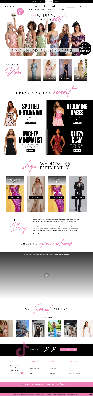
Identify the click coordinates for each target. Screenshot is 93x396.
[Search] (71, 6)
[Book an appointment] (20, 11)
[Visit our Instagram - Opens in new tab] (12, 362)
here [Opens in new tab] (78, 394)
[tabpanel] (46, 33)
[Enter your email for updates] (16, 373)
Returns (35, 390)
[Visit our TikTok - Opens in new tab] (15, 362)
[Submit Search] (67, 6)
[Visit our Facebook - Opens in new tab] (10, 362)
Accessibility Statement (64, 390)
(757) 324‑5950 (71, 370)
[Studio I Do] (15, 369)
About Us (51, 365)
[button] (80, 6)
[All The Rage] (46, 6)
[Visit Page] (46, 33)
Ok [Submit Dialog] (91, 394)
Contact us (30, 390)
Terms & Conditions (49, 390)
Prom (50, 366)
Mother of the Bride (53, 368)
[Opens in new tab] (36, 194)
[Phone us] (9, 6)
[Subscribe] (22, 373)
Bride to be (51, 370)
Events (31, 373)
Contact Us (31, 370)
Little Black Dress (52, 373)
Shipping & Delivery (41, 390)
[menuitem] (71, 6)
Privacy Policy (56, 390)
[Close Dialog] (2, 394)
